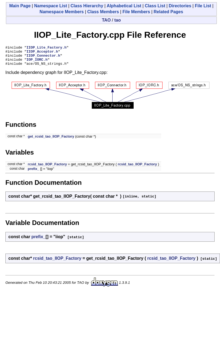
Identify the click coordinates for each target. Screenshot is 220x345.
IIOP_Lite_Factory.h (46, 48)
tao (117, 20)
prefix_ (33, 173)
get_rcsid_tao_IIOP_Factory (51, 140)
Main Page (20, 6)
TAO (106, 20)
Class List (155, 6)
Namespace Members (62, 11)
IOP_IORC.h (37, 62)
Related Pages (168, 11)
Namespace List (50, 6)
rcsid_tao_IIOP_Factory (47, 168)
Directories (180, 6)
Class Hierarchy (86, 6)
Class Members (103, 11)
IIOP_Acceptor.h (42, 52)
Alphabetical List (124, 6)
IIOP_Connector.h (43, 57)
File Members (136, 11)
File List (203, 6)
